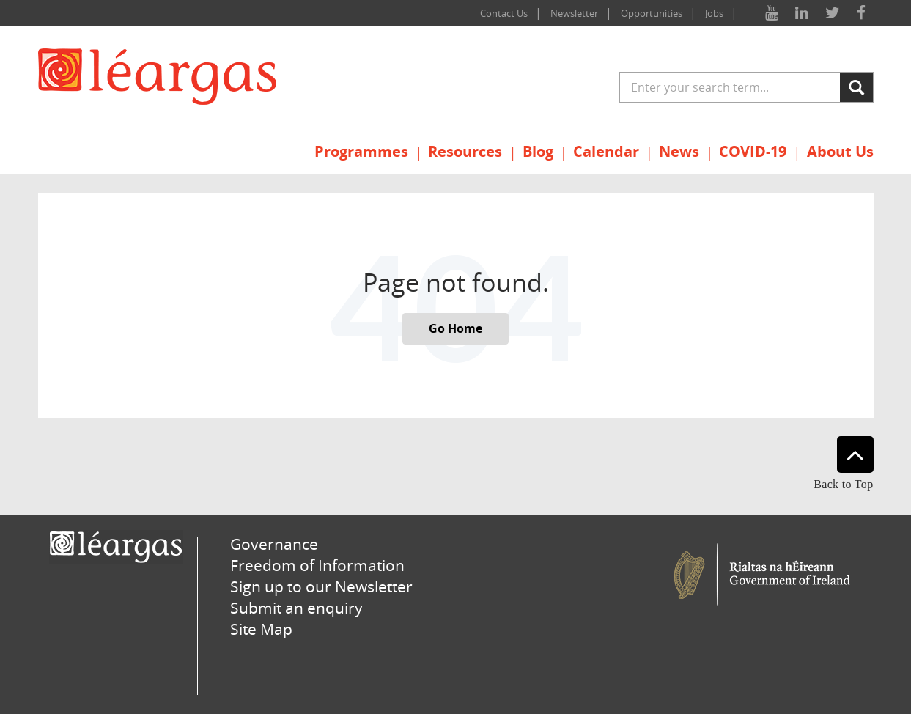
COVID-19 (752, 151)
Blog (538, 151)
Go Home (455, 328)
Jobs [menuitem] (714, 13)
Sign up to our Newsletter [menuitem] (321, 586)
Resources (465, 151)
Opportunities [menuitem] (651, 13)
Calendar (606, 151)
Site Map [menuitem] (261, 629)
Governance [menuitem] (274, 544)
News (679, 151)
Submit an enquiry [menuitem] (296, 607)
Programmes (361, 151)
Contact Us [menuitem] (504, 13)
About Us (840, 151)
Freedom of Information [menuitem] (317, 565)
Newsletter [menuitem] (574, 13)
